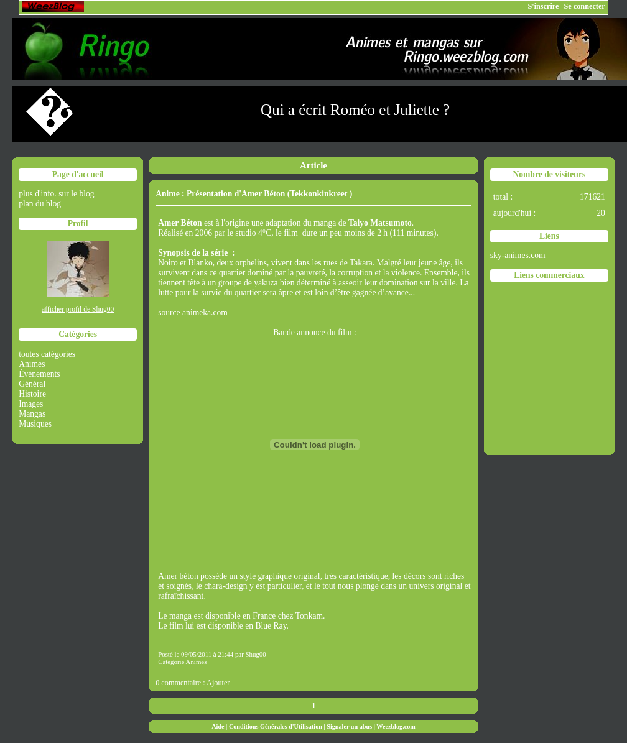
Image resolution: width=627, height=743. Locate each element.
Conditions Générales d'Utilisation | (278, 726)
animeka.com (205, 312)
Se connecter (584, 6)
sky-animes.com (518, 255)
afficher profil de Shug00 (78, 309)
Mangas (32, 413)
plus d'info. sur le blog (56, 193)
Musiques (35, 423)
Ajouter (218, 682)
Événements (39, 374)
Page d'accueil (78, 174)
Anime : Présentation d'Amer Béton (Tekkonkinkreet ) (254, 193)
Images (31, 403)
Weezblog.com (396, 726)
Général (32, 384)
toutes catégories (47, 354)
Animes (32, 364)
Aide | (220, 726)
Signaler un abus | (351, 726)
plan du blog (40, 203)
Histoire (32, 394)
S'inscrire (543, 6)
